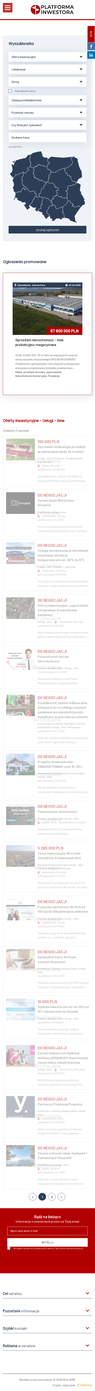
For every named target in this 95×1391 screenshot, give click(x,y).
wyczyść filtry (15, 146)
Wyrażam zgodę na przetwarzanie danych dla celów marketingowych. (45, 1248)
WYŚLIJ (47, 1242)
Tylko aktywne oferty (22, 90)
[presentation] (36, 1260)
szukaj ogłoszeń (47, 230)
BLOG (91, 34)
